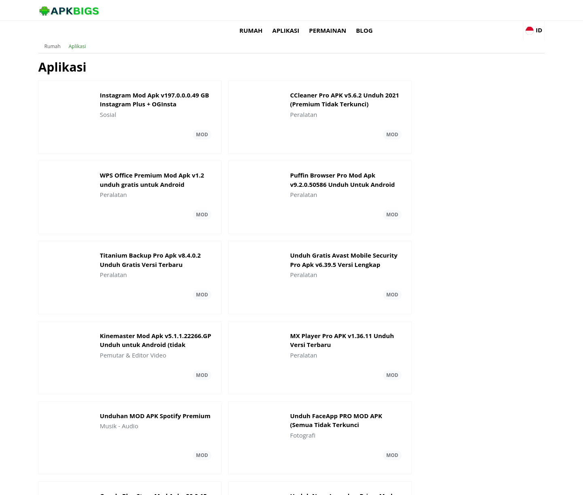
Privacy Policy (486, 485)
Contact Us (522, 485)
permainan (431, 10)
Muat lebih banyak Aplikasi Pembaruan (291, 398)
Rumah (354, 10)
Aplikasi (389, 10)
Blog (468, 10)
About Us (391, 485)
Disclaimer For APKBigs (436, 485)
